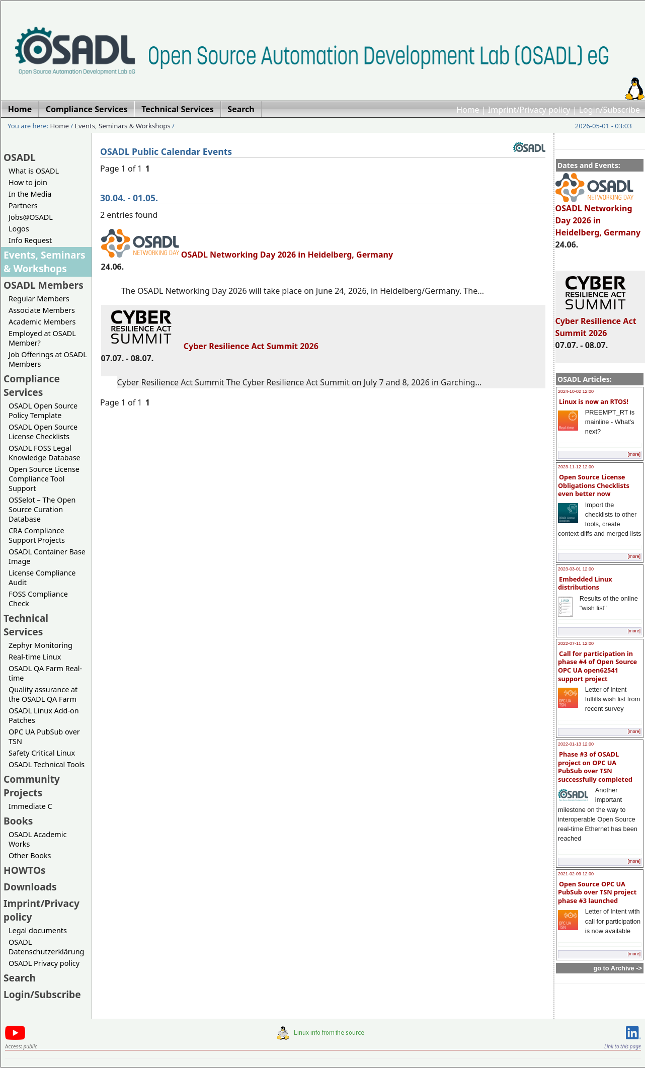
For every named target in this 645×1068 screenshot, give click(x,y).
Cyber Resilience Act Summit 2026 (595, 322)
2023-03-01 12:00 (576, 568)
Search (20, 977)
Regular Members (39, 298)
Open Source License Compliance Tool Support (44, 478)
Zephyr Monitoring (40, 645)
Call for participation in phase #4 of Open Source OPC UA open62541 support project (597, 666)
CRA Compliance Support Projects (37, 535)
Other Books (30, 855)
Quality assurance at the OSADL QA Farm (43, 694)
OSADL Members (44, 285)
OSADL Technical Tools (47, 764)
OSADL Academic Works (37, 839)
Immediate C (30, 806)
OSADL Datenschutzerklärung (46, 946)
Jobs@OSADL (31, 217)
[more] (633, 454)
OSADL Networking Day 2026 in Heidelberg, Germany (598, 216)
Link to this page (622, 1046)
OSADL (20, 157)
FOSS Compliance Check (38, 598)
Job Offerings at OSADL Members (48, 359)
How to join (28, 182)
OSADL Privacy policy (44, 963)
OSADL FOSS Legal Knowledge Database (44, 452)
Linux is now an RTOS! (593, 401)
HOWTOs (25, 870)
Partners (23, 205)
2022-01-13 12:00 (576, 744)
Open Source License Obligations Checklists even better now (593, 485)
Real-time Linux (35, 657)
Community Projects (32, 785)
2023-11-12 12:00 (576, 466)
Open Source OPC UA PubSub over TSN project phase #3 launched (597, 892)
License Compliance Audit (42, 577)
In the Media (30, 194)
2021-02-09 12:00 (576, 873)
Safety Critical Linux (42, 753)
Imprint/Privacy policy (529, 109)
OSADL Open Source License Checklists (43, 431)
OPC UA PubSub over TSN (44, 736)
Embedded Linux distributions (585, 583)
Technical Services (26, 624)
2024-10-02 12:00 (576, 391)
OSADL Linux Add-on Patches (44, 715)
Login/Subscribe (609, 109)
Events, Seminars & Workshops (123, 125)
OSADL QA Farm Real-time (45, 673)
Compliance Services (32, 385)
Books (18, 821)
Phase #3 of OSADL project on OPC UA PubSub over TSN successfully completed (595, 767)
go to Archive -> (617, 968)
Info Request (30, 240)
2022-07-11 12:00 (576, 643)
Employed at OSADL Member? (42, 338)
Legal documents (38, 930)
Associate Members (42, 310)
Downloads (30, 886)
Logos (19, 228)
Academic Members (42, 321)
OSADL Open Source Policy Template (43, 410)
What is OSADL (34, 171)
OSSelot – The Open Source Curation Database (42, 509)
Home (467, 109)
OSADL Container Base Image (47, 556)
